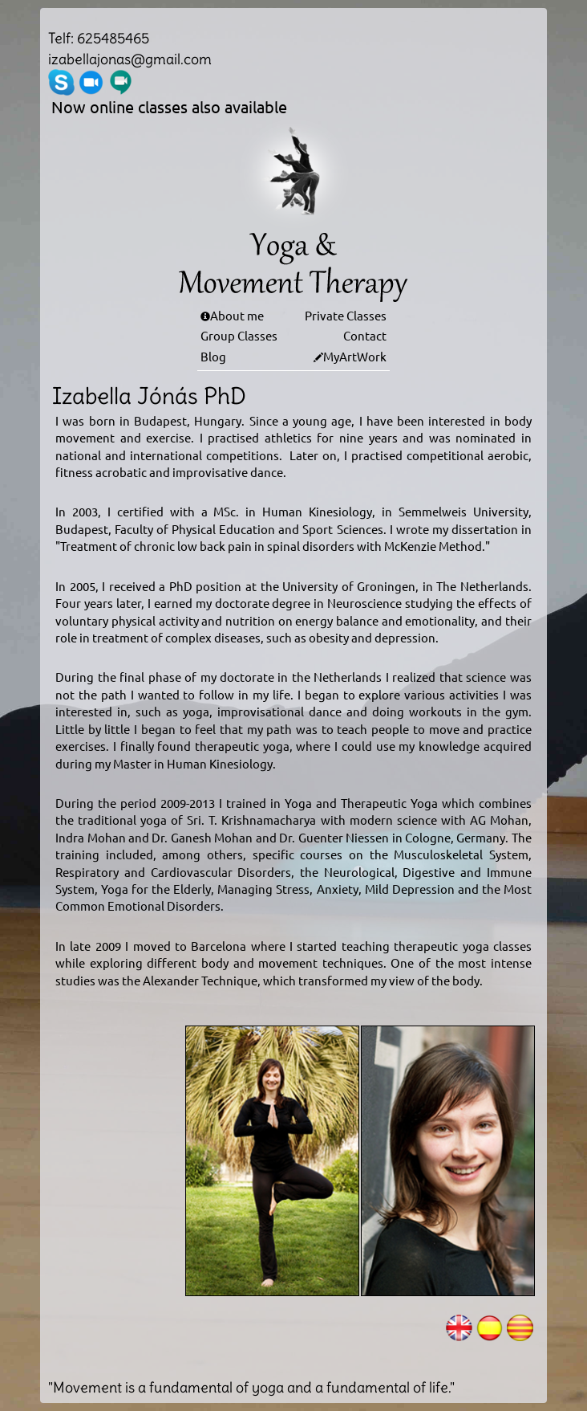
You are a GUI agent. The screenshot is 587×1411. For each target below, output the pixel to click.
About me (237, 315)
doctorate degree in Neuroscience (309, 602)
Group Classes (238, 335)
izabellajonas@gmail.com (130, 59)
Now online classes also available (169, 106)
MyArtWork (355, 356)
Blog (213, 356)
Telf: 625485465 (98, 38)
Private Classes (346, 315)
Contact (365, 335)
